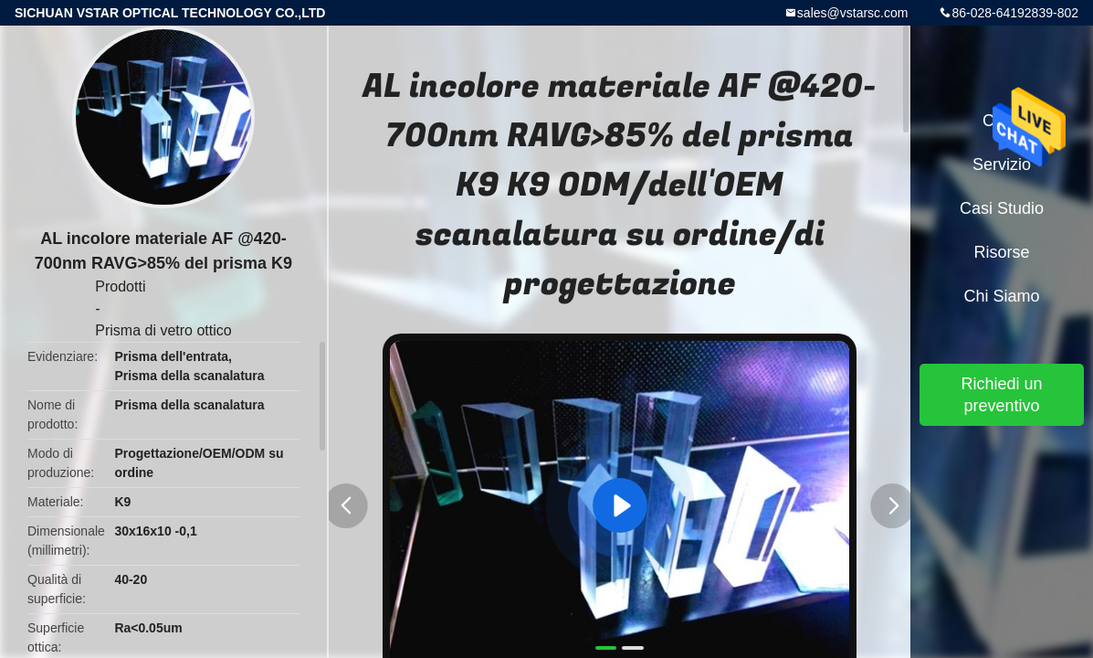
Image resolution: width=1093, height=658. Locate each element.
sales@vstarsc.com (853, 12)
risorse (1001, 252)
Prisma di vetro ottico (163, 330)
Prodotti (120, 286)
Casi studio (1002, 208)
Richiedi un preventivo (1001, 395)
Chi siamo (1001, 296)
